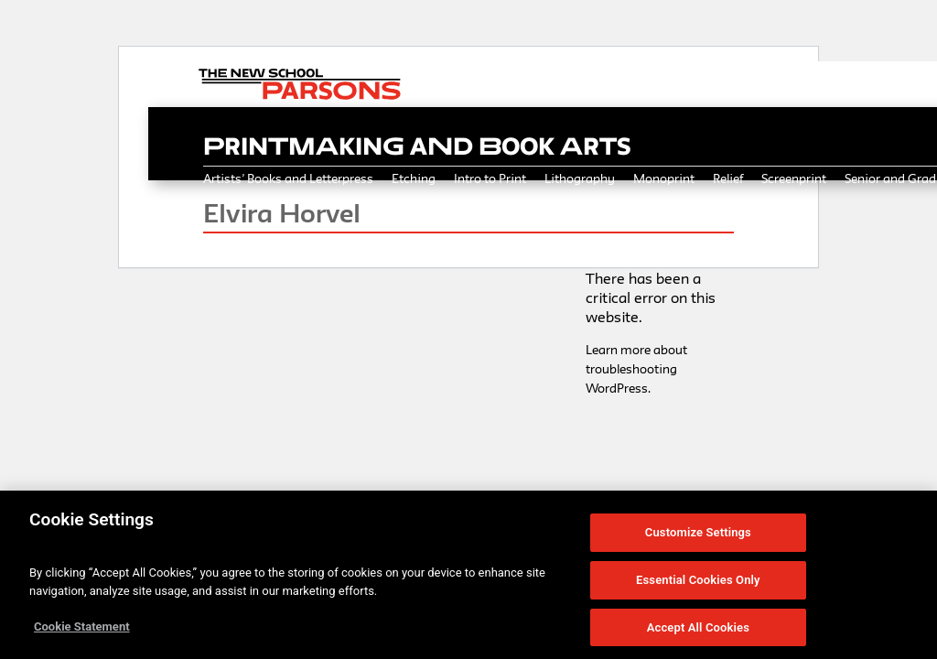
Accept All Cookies (698, 632)
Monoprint (664, 178)
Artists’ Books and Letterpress (288, 178)
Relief (728, 178)
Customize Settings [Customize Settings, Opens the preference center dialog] (698, 538)
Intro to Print (490, 178)
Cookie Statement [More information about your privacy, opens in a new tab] (82, 632)
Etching (414, 178)
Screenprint (793, 178)
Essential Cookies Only (698, 584)
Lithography (579, 178)
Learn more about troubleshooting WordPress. (636, 368)
